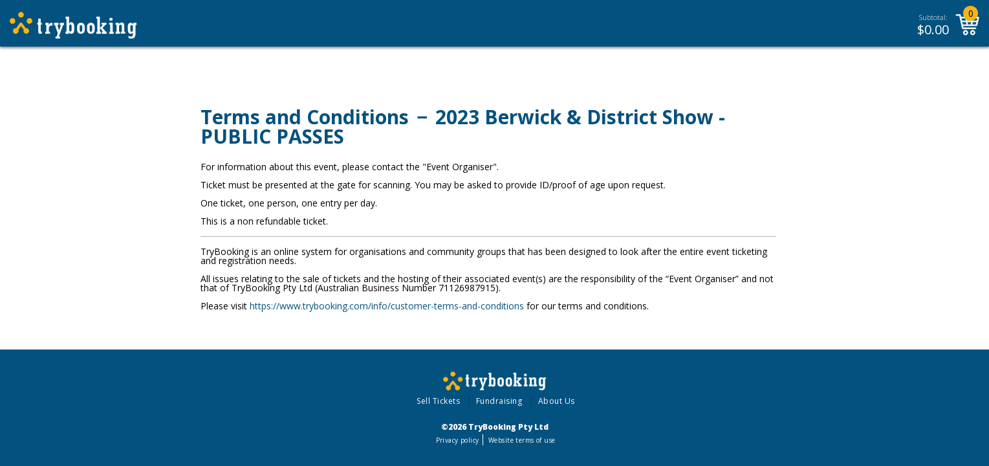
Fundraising (499, 400)
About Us (556, 400)
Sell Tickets (438, 400)
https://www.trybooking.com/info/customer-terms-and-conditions (387, 306)
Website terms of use (521, 440)
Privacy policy (457, 440)
